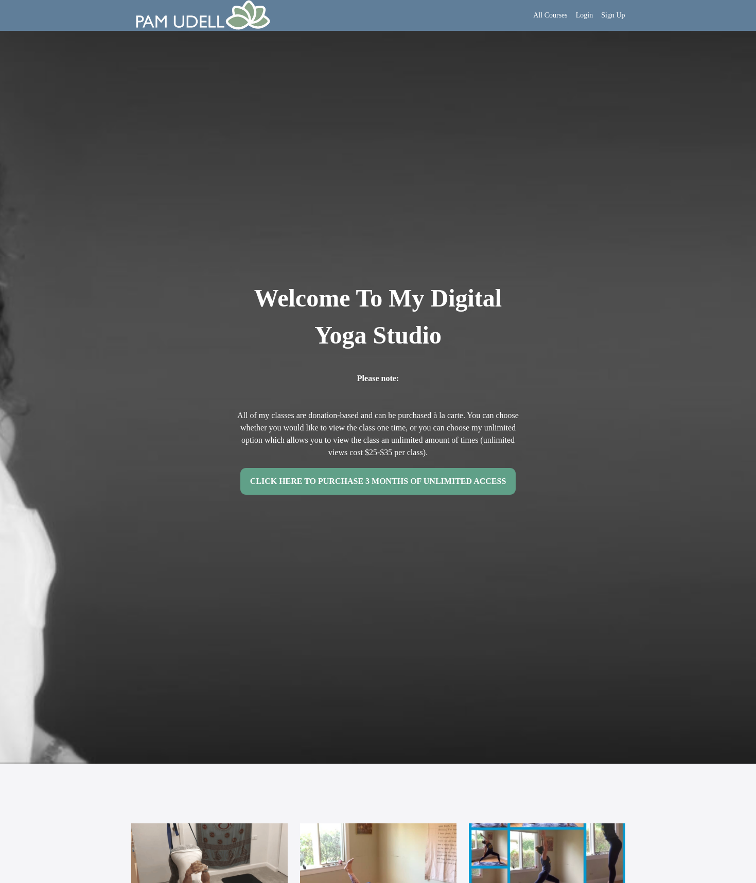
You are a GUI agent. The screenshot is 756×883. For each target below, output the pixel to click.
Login (584, 15)
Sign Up (613, 15)
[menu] (575, 15)
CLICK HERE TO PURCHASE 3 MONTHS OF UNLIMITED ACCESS (378, 481)
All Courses (550, 15)
